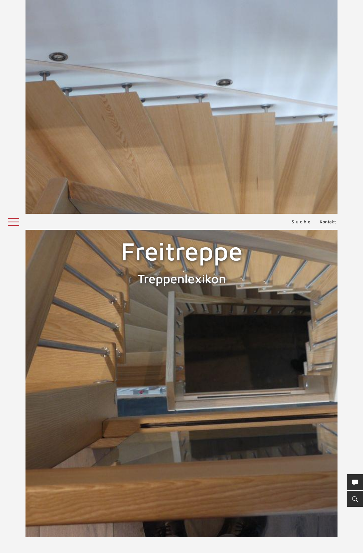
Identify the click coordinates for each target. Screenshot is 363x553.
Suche (302, 8)
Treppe (249, 405)
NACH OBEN (181, 494)
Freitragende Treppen (31, 358)
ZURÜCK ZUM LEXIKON (125, 451)
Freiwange (346, 358)
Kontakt (328, 8)
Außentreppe (251, 431)
